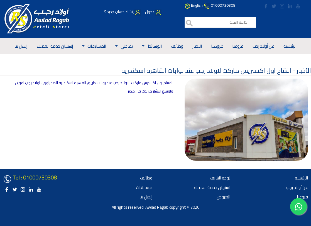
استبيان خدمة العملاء (212, 187)
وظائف (177, 46)
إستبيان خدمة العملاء (54, 46)
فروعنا (237, 46)
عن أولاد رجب (263, 46)
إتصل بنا (20, 46)
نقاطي (127, 46)
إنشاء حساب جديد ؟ (122, 11)
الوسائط (154, 46)
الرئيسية (290, 46)
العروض (223, 197)
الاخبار (197, 46)
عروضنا (217, 46)
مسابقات (144, 187)
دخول (152, 11)
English (197, 5)
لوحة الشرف (220, 178)
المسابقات (96, 46)
